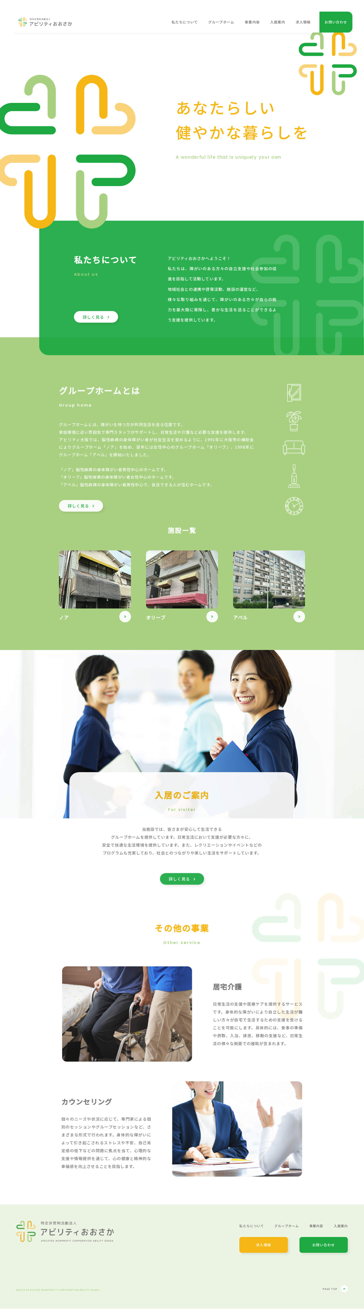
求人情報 (303, 22)
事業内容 (252, 22)
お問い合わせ (336, 22)
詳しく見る (81, 510)
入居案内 (277, 22)
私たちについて (185, 22)
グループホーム (221, 22)
